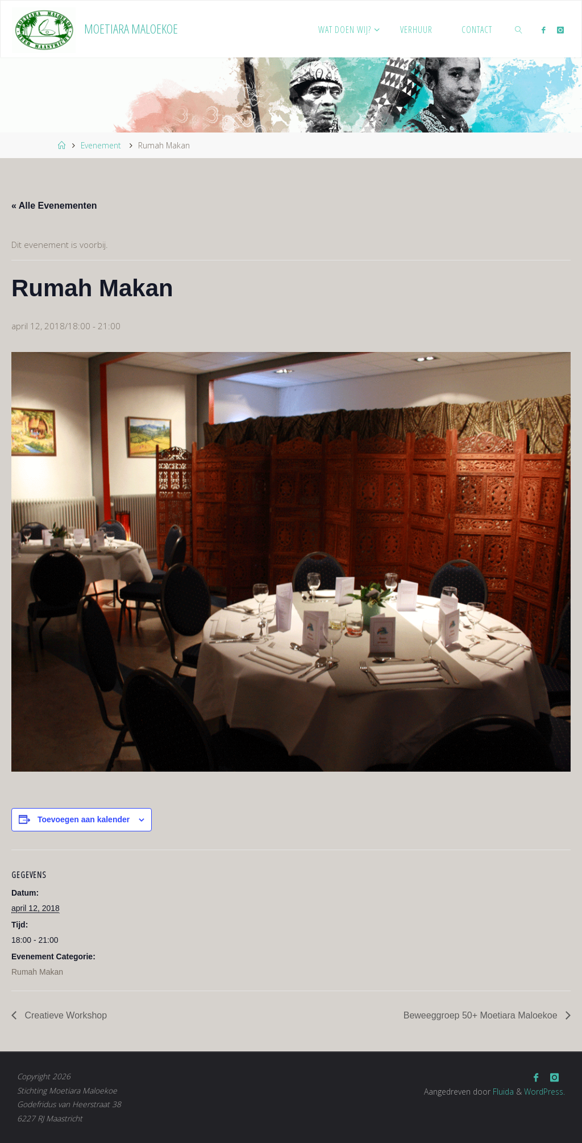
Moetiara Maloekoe (131, 29)
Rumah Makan (37, 971)
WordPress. (544, 1091)
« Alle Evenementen (54, 205)
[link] (519, 29)
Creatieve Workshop (64, 1015)
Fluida (502, 1091)
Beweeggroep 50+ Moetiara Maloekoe (482, 1015)
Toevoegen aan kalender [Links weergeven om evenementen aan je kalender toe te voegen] (84, 819)
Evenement (101, 145)
